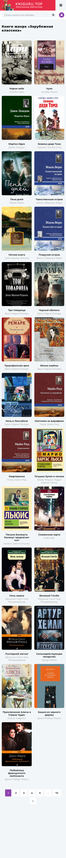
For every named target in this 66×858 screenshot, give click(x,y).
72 (56, 793)
